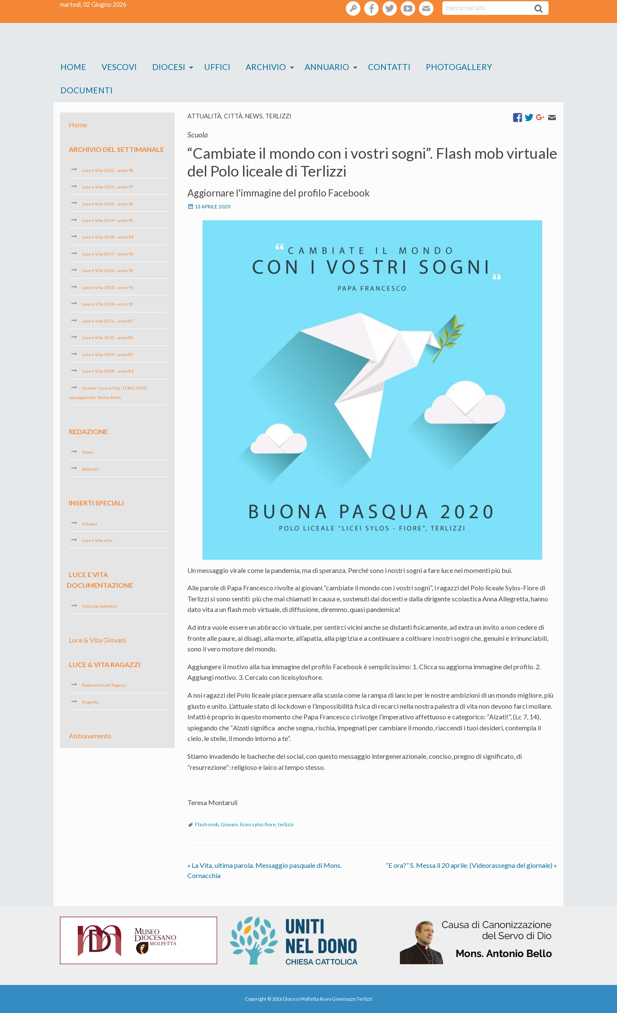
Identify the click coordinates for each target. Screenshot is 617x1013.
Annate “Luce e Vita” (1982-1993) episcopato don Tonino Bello (108, 392)
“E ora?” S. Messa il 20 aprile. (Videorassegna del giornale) (471, 865)
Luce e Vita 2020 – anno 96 (107, 203)
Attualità (204, 116)
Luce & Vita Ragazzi (104, 664)
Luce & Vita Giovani (97, 640)
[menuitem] (73, 67)
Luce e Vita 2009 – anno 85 (107, 354)
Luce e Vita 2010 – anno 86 (107, 337)
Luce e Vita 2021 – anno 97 (107, 186)
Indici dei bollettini (100, 606)
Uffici (217, 67)
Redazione (88, 431)
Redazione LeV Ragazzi (104, 684)
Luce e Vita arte (97, 540)
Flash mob (206, 824)
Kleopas (89, 523)
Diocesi (168, 67)
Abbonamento (90, 736)
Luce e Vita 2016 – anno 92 (107, 270)
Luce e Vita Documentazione (100, 579)
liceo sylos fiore (258, 824)
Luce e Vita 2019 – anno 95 (107, 220)
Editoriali (90, 468)
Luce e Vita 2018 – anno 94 (107, 236)
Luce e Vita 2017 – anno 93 (107, 253)
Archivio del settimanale (116, 149)
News (254, 116)
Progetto (90, 701)
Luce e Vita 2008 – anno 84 (107, 370)
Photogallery (459, 67)
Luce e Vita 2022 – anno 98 (107, 169)
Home (73, 67)
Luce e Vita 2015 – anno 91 (107, 287)
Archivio (266, 67)
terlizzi (286, 824)
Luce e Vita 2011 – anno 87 (107, 320)
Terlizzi (278, 116)
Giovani (229, 824)
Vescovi (119, 67)
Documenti (86, 90)
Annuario (327, 67)
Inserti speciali (96, 503)
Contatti (389, 67)
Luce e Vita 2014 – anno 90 (107, 303)
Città (233, 116)
